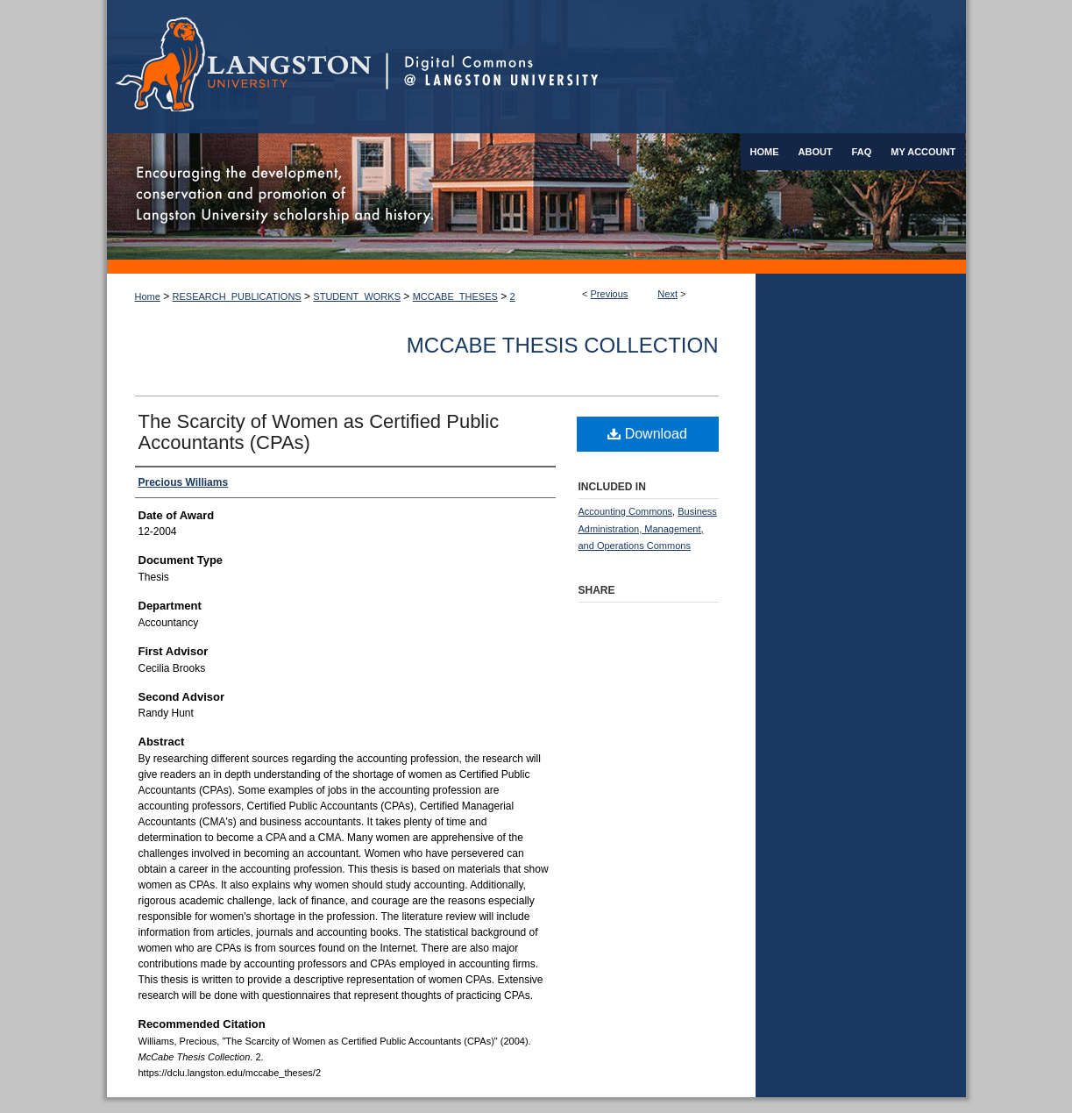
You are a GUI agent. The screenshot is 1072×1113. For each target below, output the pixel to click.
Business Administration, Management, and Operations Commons (648, 529)
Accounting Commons (626, 511)
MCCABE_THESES (455, 296)
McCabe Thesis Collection (563, 345)
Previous (609, 294)
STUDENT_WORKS (357, 296)
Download (647, 433)
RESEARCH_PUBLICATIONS (237, 296)
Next (667, 294)
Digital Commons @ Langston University (676, 66)
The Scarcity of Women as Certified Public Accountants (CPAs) (319, 431)
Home (147, 296)
